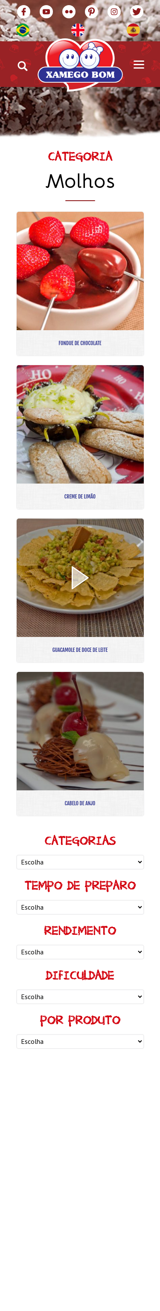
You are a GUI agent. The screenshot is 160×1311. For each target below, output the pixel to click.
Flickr (69, 11)
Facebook (23, 11)
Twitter (136, 11)
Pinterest (91, 11)
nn (80, 862)
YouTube (46, 11)
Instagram (114, 11)
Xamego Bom (80, 65)
